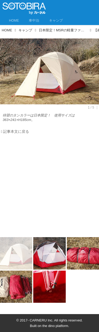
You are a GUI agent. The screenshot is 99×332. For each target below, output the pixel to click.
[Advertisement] (49, 187)
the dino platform (55, 326)
